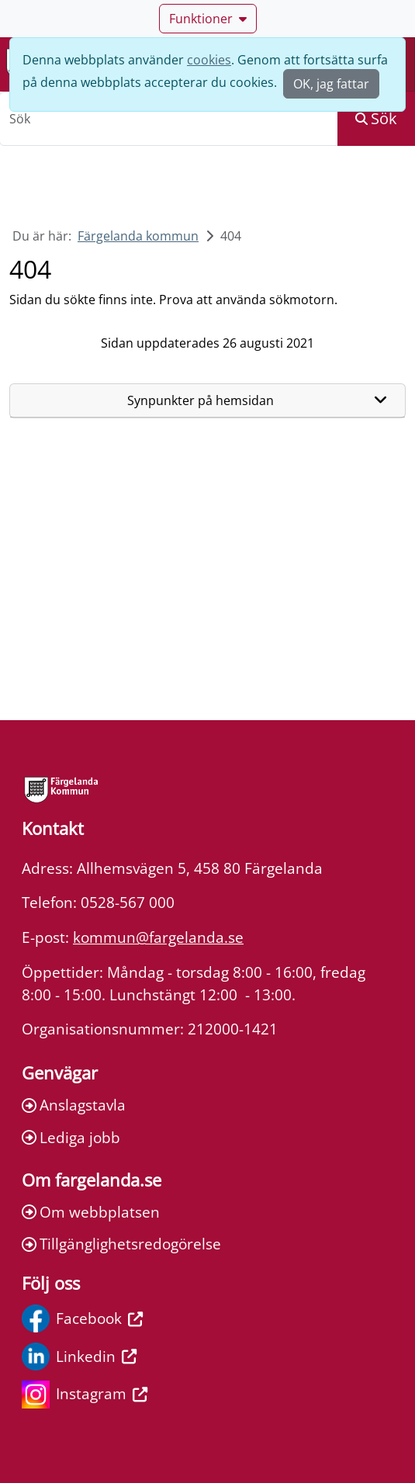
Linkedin (79, 1356)
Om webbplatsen (91, 1211)
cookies (209, 59)
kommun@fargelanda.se (158, 937)
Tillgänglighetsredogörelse (121, 1243)
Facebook (82, 1318)
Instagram (84, 1395)
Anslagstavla (74, 1104)
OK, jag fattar (331, 83)
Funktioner (208, 18)
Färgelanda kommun (138, 235)
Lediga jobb (71, 1137)
